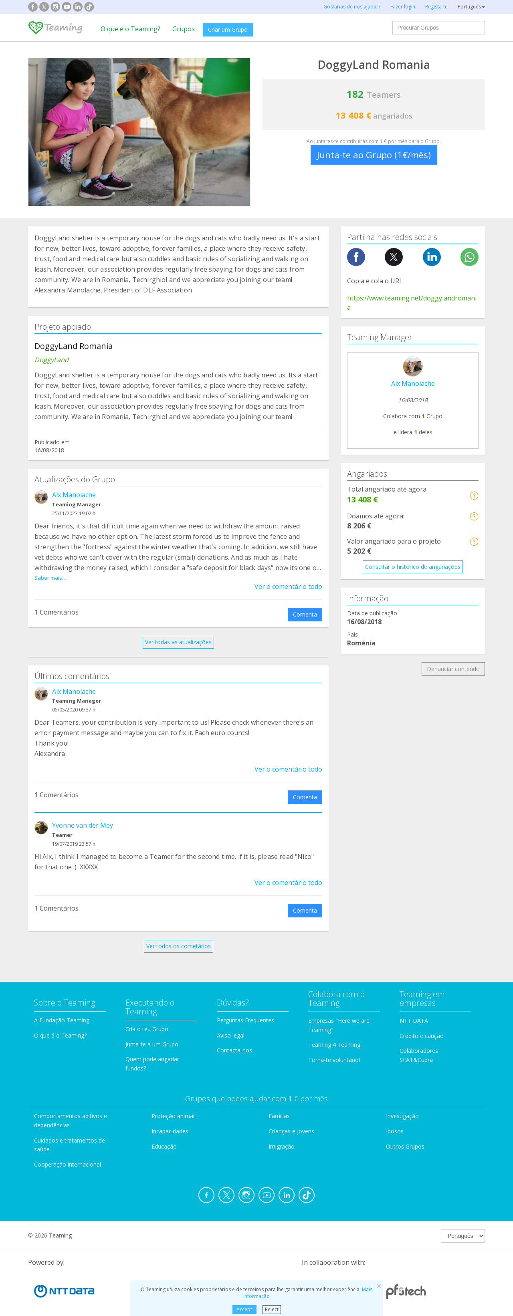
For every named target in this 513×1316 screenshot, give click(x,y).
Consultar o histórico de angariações (412, 566)
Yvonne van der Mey (82, 816)
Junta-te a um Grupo (151, 1035)
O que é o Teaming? (130, 28)
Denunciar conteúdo (453, 669)
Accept (244, 1309)
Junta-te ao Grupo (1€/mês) (374, 155)
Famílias (279, 1106)
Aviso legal (230, 1026)
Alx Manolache (74, 494)
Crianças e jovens (291, 1122)
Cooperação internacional (67, 1155)
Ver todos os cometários (178, 937)
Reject (272, 1309)
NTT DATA (414, 1011)
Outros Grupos (405, 1137)
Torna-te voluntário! (334, 1050)
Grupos (183, 28)
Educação (164, 1137)
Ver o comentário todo (288, 577)
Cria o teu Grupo (146, 1020)
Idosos (395, 1122)
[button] (474, 495)
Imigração (282, 1137)
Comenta (305, 605)
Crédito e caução (422, 1026)
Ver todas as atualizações (178, 633)
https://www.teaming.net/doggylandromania (412, 303)
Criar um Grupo (228, 29)
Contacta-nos (234, 1041)
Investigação (402, 1106)
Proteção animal (172, 1106)
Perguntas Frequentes (245, 1011)
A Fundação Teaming (61, 1011)
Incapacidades (169, 1122)
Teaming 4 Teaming (334, 1036)
